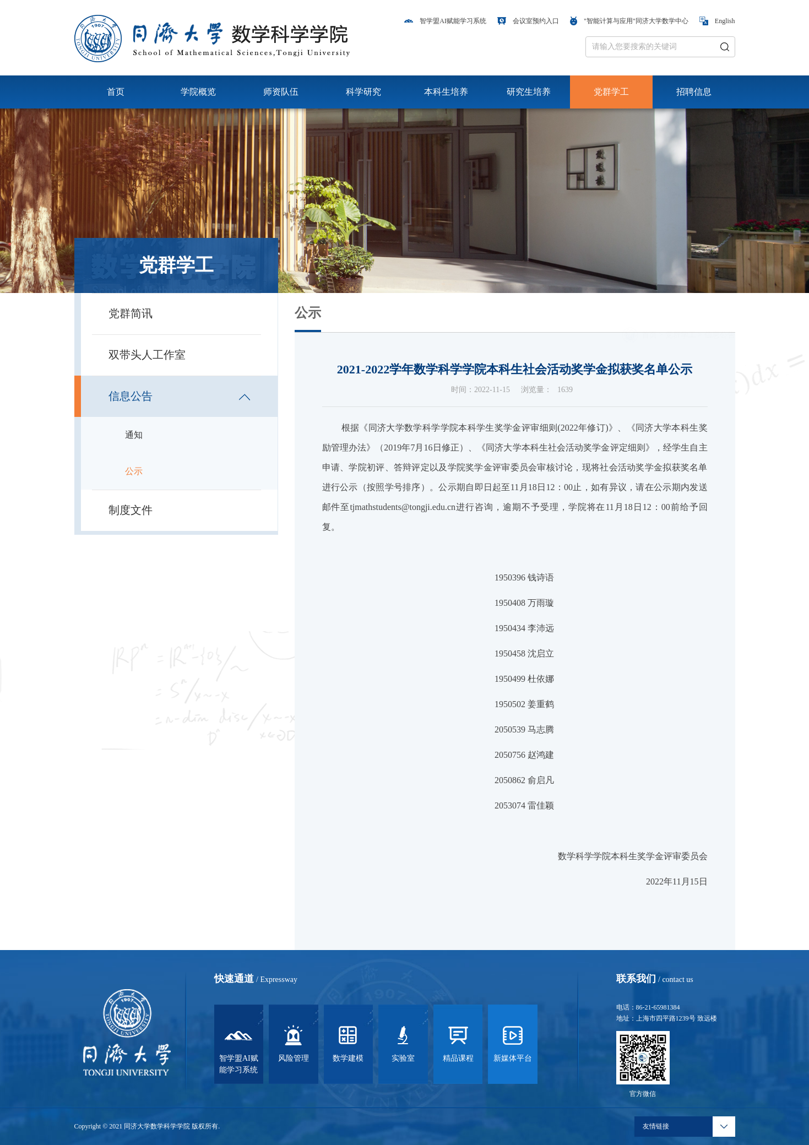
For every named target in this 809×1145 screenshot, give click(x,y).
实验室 (403, 1042)
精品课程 (458, 1042)
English (717, 21)
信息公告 (719, 320)
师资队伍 (280, 91)
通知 (134, 434)
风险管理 (293, 1042)
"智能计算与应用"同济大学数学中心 (629, 21)
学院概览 (198, 91)
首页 (115, 91)
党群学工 (611, 91)
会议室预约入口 (528, 21)
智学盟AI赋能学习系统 (445, 21)
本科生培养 (446, 91)
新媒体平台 (512, 1042)
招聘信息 (694, 91)
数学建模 (348, 1042)
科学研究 (363, 91)
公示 (134, 471)
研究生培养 (529, 91)
